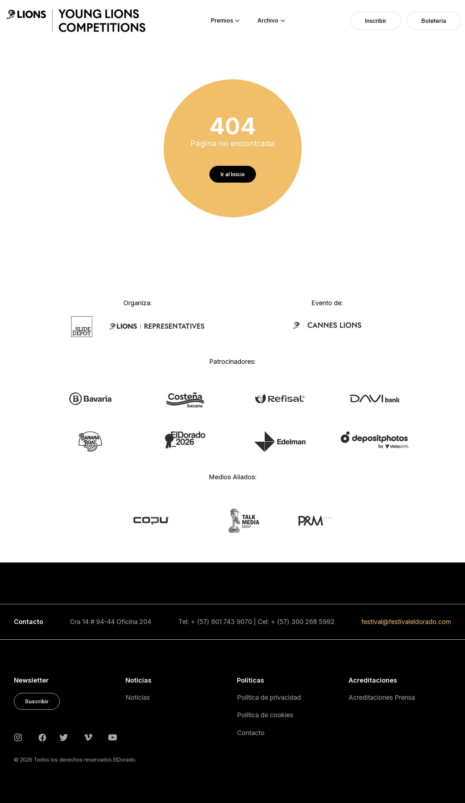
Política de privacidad (269, 697)
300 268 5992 (313, 621)
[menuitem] (222, 21)
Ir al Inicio (233, 174)
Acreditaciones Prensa (381, 697)
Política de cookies (265, 715)
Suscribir (37, 701)
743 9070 (237, 621)
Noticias (137, 697)
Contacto (250, 733)
